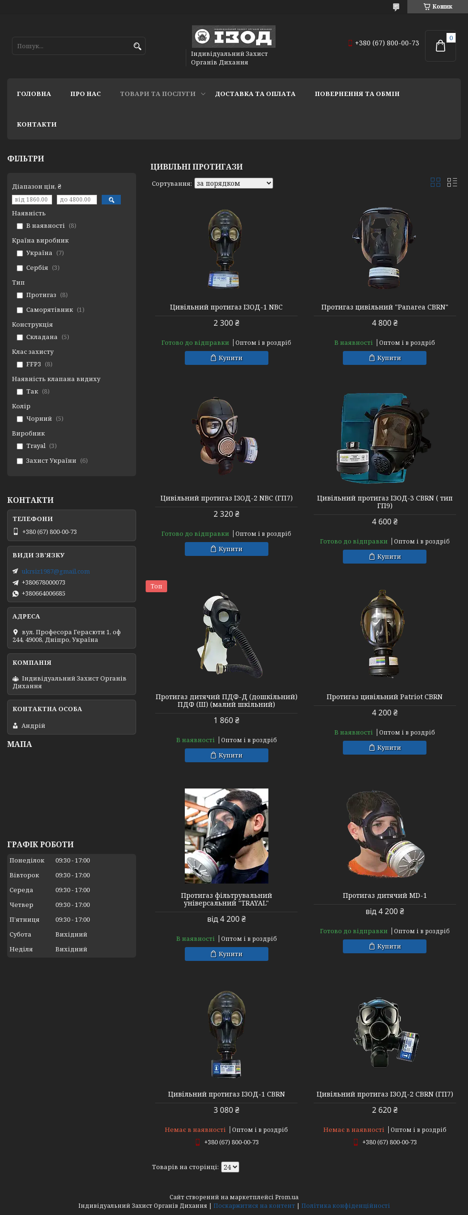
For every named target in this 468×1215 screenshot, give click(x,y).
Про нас (85, 93)
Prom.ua (286, 1197)
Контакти (37, 124)
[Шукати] (137, 46)
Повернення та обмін (357, 93)
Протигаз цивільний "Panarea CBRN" (384, 307)
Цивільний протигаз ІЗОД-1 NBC (226, 307)
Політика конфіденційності (345, 1206)
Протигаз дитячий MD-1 (385, 895)
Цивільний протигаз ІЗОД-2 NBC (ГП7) (226, 498)
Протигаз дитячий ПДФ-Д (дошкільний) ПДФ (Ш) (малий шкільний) (227, 700)
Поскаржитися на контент (254, 1206)
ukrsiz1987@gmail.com (55, 571)
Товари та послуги (158, 93)
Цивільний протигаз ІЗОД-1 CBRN (226, 1094)
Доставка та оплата (255, 93)
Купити (231, 357)
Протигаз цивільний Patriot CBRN (385, 697)
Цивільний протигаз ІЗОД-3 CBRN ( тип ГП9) (385, 502)
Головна (34, 93)
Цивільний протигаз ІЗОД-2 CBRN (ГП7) (385, 1094)
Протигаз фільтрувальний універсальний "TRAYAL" (226, 899)
